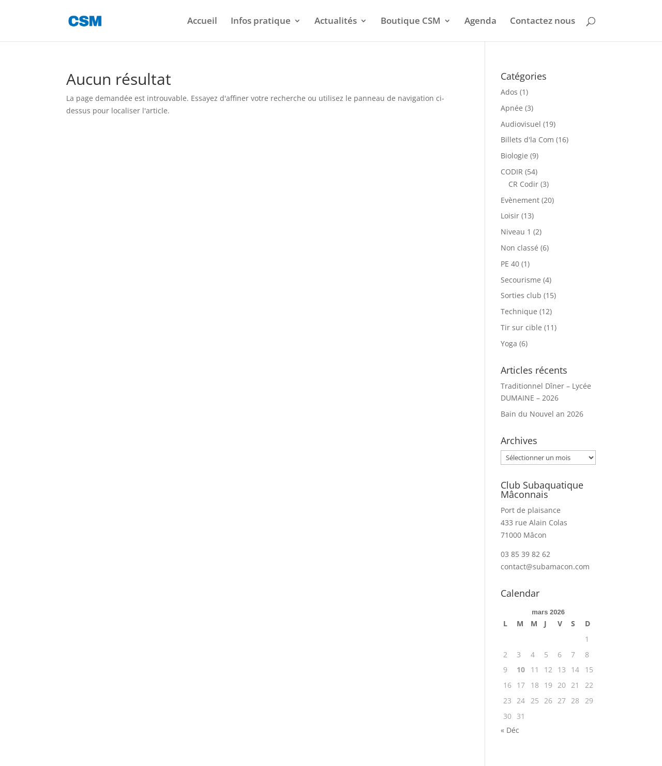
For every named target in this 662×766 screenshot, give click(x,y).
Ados (509, 92)
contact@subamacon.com (545, 566)
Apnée (512, 108)
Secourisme (521, 280)
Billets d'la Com (527, 139)
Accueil (202, 21)
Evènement (520, 200)
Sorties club (521, 295)
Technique (519, 311)
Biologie (514, 155)
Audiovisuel (521, 124)
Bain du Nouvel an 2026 (542, 414)
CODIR (512, 171)
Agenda (480, 21)
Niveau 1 (516, 232)
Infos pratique (261, 21)
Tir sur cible (521, 327)
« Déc (510, 730)
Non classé (519, 248)
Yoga (509, 343)
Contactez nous (542, 21)
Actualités (335, 21)
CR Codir (523, 184)
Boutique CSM (411, 21)
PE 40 (510, 264)
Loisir (510, 215)
